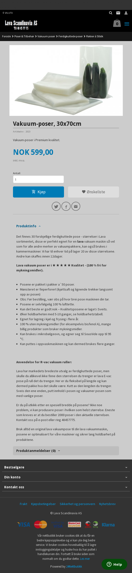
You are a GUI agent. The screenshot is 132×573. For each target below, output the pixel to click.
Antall (16, 173)
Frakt (23, 504)
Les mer (85, 559)
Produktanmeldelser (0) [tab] (36, 451)
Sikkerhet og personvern (77, 504)
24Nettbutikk (74, 567)
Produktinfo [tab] (26, 226)
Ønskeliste (93, 191)
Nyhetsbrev (107, 504)
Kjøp (39, 191)
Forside (6, 36)
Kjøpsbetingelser (43, 504)
